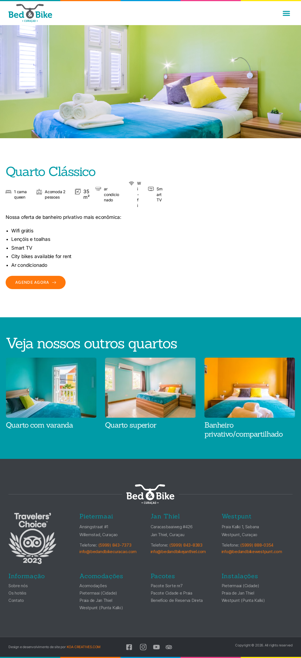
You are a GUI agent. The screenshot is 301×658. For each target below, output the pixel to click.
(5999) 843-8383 (185, 545)
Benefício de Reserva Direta (177, 600)
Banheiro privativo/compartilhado (243, 429)
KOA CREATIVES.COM (84, 647)
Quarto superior (130, 425)
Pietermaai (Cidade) (98, 593)
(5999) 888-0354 (256, 545)
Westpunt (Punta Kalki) (101, 607)
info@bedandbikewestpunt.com (252, 551)
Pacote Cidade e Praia (171, 593)
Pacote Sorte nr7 (167, 585)
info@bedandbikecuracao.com (108, 551)
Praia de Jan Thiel (95, 600)
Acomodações (93, 585)
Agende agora (35, 282)
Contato (16, 600)
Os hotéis (17, 593)
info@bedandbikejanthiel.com (178, 551)
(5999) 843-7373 (114, 545)
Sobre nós (18, 585)
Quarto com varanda (39, 425)
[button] (286, 13)
